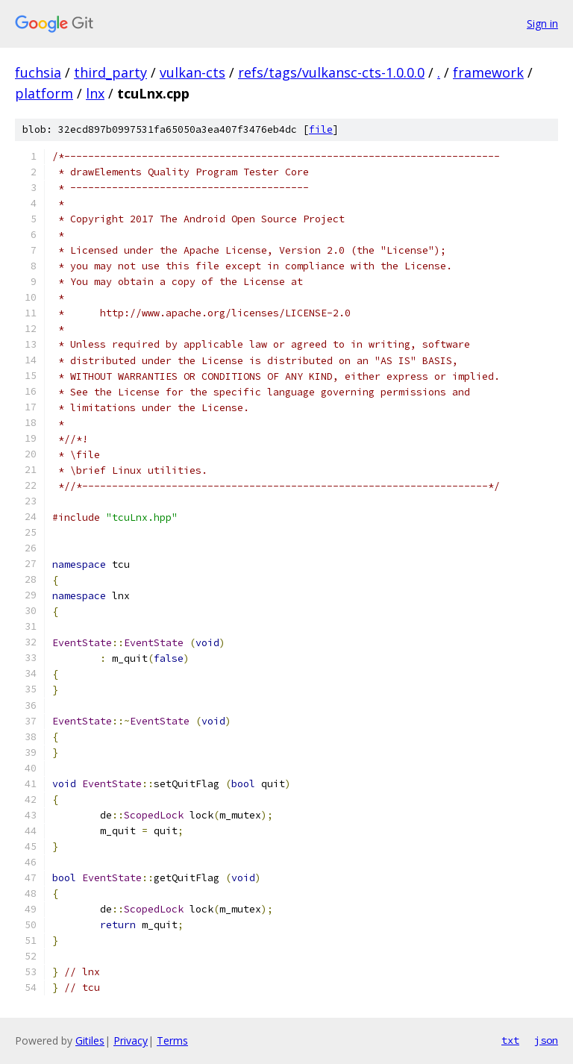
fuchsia (38, 72)
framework (488, 72)
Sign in (542, 23)
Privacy (130, 1040)
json (546, 1040)
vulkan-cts (192, 72)
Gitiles (89, 1040)
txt (510, 1040)
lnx (95, 93)
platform (44, 93)
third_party (110, 72)
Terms (172, 1040)
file (321, 129)
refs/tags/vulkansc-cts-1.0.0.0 (331, 72)
